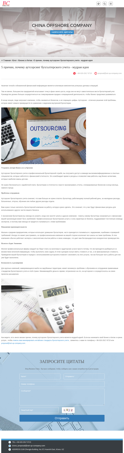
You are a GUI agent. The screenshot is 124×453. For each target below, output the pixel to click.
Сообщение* (62, 397)
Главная (7, 60)
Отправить (62, 418)
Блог (14, 60)
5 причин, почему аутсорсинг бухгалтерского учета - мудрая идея (63, 60)
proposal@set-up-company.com (110, 73)
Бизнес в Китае (25, 60)
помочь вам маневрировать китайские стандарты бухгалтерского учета (41, 340)
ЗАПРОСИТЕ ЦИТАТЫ (62, 32)
